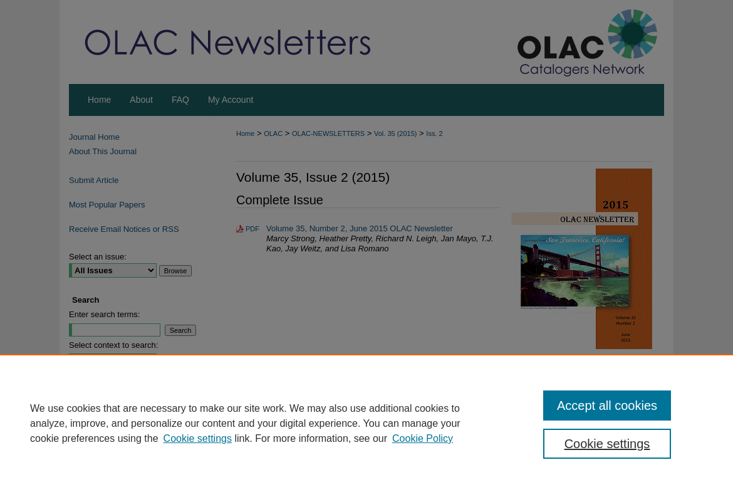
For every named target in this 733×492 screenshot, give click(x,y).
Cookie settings (198, 438)
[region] (366, 423)
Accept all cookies (607, 405)
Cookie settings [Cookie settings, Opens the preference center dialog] (607, 444)
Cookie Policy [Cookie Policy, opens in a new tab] (422, 438)
